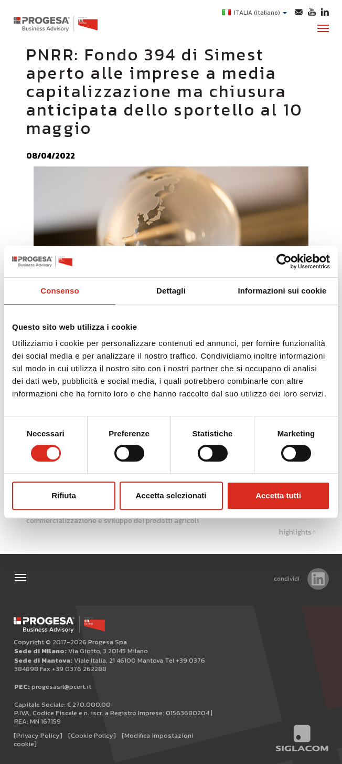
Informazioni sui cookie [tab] (282, 290)
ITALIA (254, 12)
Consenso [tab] (59, 290)
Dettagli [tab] (171, 290)
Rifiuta (63, 495)
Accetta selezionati (170, 495)
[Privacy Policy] (38, 735)
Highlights (295, 532)
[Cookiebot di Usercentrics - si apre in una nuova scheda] (284, 261)
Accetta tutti (278, 495)
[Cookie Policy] (92, 735)
